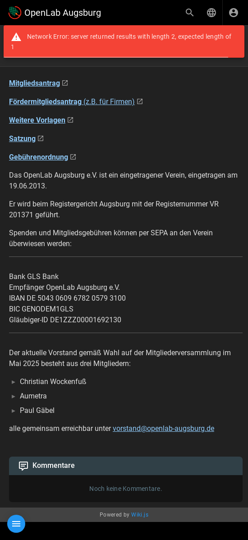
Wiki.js (139, 515)
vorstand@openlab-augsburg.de (163, 428)
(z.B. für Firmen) (72, 101)
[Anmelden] (233, 12)
